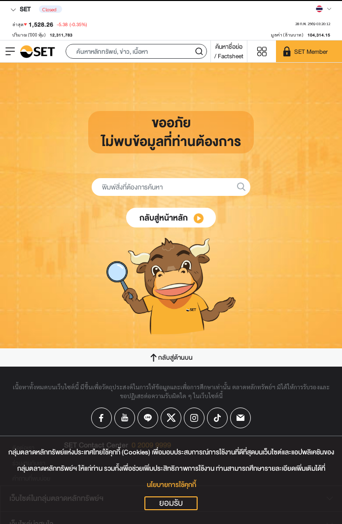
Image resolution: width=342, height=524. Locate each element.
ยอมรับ (171, 503)
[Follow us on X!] (171, 418)
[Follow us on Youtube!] (125, 418)
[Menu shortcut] (261, 51)
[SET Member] (309, 51)
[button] (136, 51)
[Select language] (323, 9)
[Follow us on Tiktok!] (217, 418)
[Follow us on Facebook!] (101, 418)
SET (20, 9)
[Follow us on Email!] (240, 418)
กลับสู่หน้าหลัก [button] (171, 218)
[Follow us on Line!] (148, 418)
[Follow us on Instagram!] (194, 418)
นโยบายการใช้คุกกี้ (171, 484)
